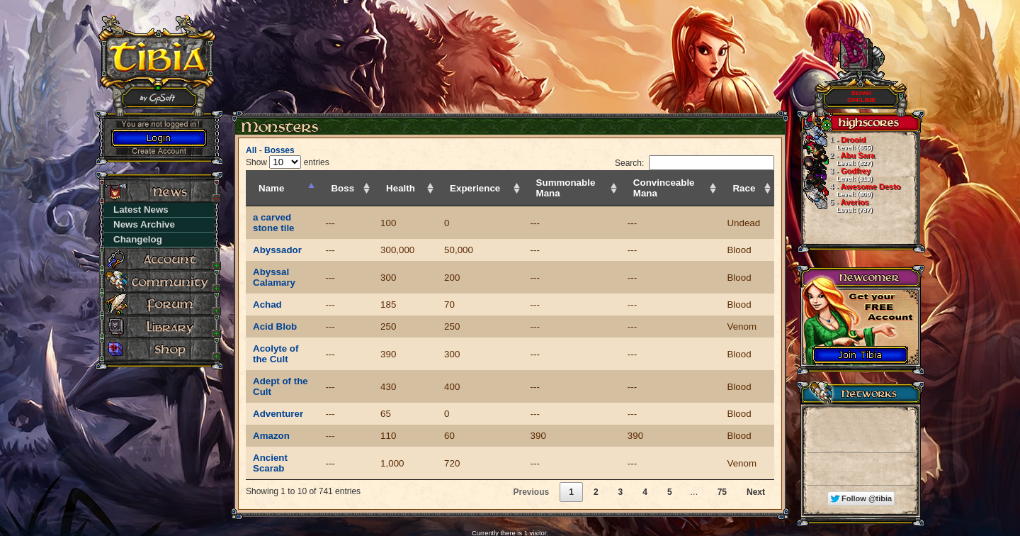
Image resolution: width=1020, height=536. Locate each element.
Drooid (836, 143)
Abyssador (277, 239)
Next (756, 439)
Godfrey (836, 174)
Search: (694, 163)
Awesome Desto (850, 190)
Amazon (271, 393)
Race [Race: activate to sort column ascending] (750, 188)
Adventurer (278, 371)
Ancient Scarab (287, 415)
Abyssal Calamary (293, 261)
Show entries (287, 162)
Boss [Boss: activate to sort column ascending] (370, 188)
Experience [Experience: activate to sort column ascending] (489, 188)
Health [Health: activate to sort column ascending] (421, 188)
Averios (836, 205)
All (251, 150)
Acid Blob (275, 305)
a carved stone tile (294, 217)
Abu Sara (838, 159)
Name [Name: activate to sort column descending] (271, 188)
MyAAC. (528, 501)
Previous (531, 439)
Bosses (279, 150)
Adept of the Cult (291, 349)
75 (722, 439)
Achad (267, 283)
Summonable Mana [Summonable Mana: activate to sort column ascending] (570, 188)
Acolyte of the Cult (294, 327)
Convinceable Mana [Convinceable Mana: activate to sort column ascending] (670, 188)
